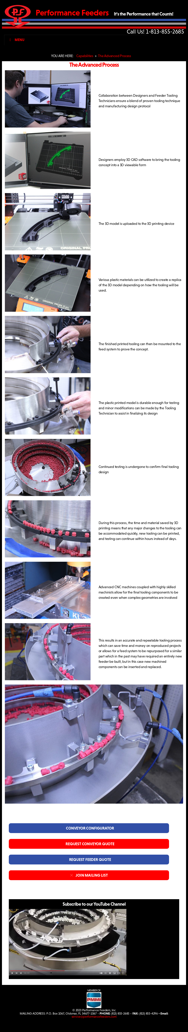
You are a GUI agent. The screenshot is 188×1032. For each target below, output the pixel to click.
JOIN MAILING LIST (89, 875)
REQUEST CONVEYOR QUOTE (88, 844)
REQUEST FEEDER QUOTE (89, 859)
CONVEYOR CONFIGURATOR (89, 828)
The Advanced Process (114, 56)
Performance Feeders (72, 12)
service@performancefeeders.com (94, 1016)
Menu (16, 40)
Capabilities (84, 56)
